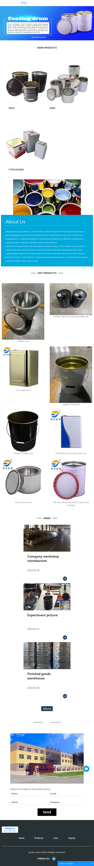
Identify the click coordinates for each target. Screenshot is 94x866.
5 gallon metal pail (71, 404)
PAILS (12, 108)
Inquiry (71, 838)
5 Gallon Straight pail (23, 453)
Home (21, 838)
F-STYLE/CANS (16, 169)
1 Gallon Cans (23, 341)
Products (39, 838)
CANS (52, 108)
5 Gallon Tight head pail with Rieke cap (70, 316)
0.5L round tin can (23, 502)
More (47, 708)
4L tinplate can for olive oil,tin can (70, 453)
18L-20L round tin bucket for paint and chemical (71, 504)
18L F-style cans (23, 390)
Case (55, 838)
